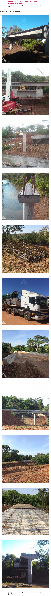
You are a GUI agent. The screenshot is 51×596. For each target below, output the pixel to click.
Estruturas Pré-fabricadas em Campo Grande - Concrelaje (22, 3)
